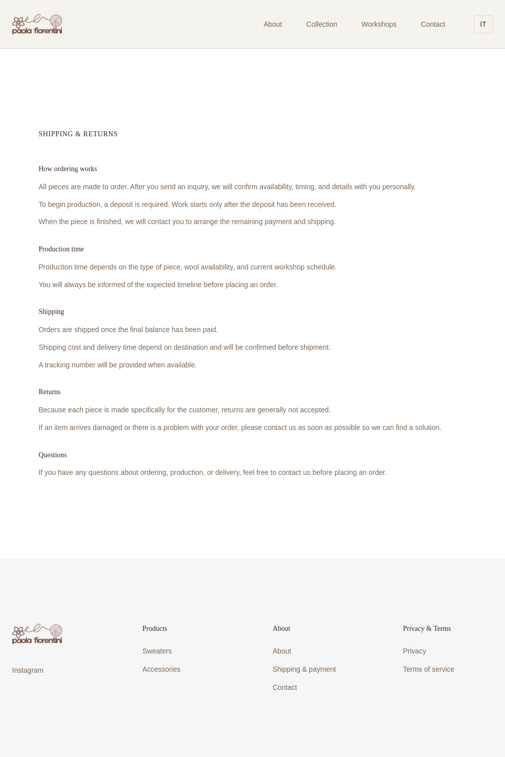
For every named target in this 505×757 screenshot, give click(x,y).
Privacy (414, 651)
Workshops (379, 24)
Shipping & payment (304, 669)
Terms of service (429, 669)
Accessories (161, 669)
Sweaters (157, 651)
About (272, 24)
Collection (321, 24)
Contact (433, 24)
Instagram (27, 670)
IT (483, 24)
